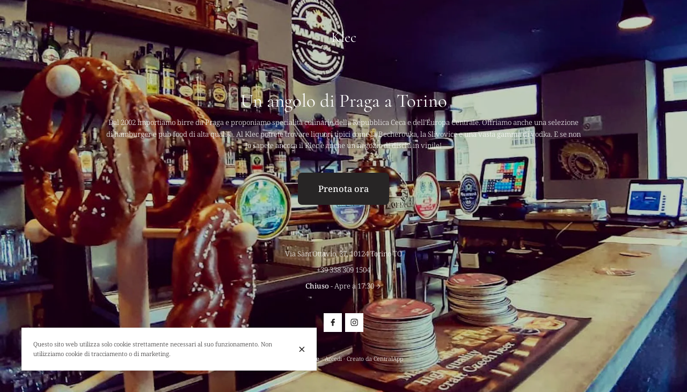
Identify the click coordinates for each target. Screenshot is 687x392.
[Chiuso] (302, 349)
